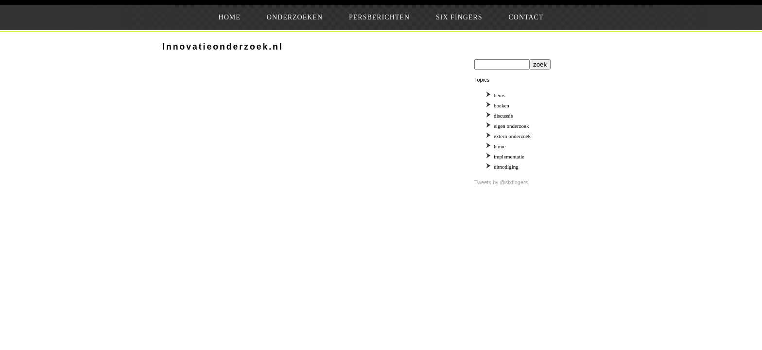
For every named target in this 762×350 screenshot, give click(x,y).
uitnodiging (506, 167)
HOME (230, 17)
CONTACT (525, 17)
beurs (499, 95)
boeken (501, 105)
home (499, 146)
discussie (503, 116)
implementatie (509, 156)
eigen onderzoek (511, 126)
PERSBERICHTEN (379, 17)
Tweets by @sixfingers (501, 182)
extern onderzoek (512, 136)
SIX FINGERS (459, 17)
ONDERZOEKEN (295, 17)
